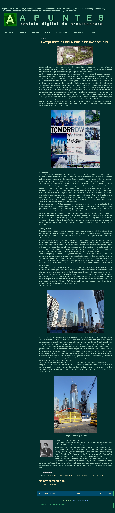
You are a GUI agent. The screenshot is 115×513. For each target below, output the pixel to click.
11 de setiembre (51, 475)
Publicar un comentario (48, 485)
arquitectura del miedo (83, 475)
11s (58, 475)
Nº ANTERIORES (62, 32)
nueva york (99, 475)
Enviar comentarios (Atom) (80, 500)
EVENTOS (35, 32)
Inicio (78, 493)
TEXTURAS (92, 32)
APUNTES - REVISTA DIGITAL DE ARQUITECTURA (22, 6)
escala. (93, 475)
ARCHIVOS (78, 32)
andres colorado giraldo (67, 475)
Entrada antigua (106, 493)
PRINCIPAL (9, 32)
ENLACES (47, 32)
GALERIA (22, 32)
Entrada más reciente (47, 493)
